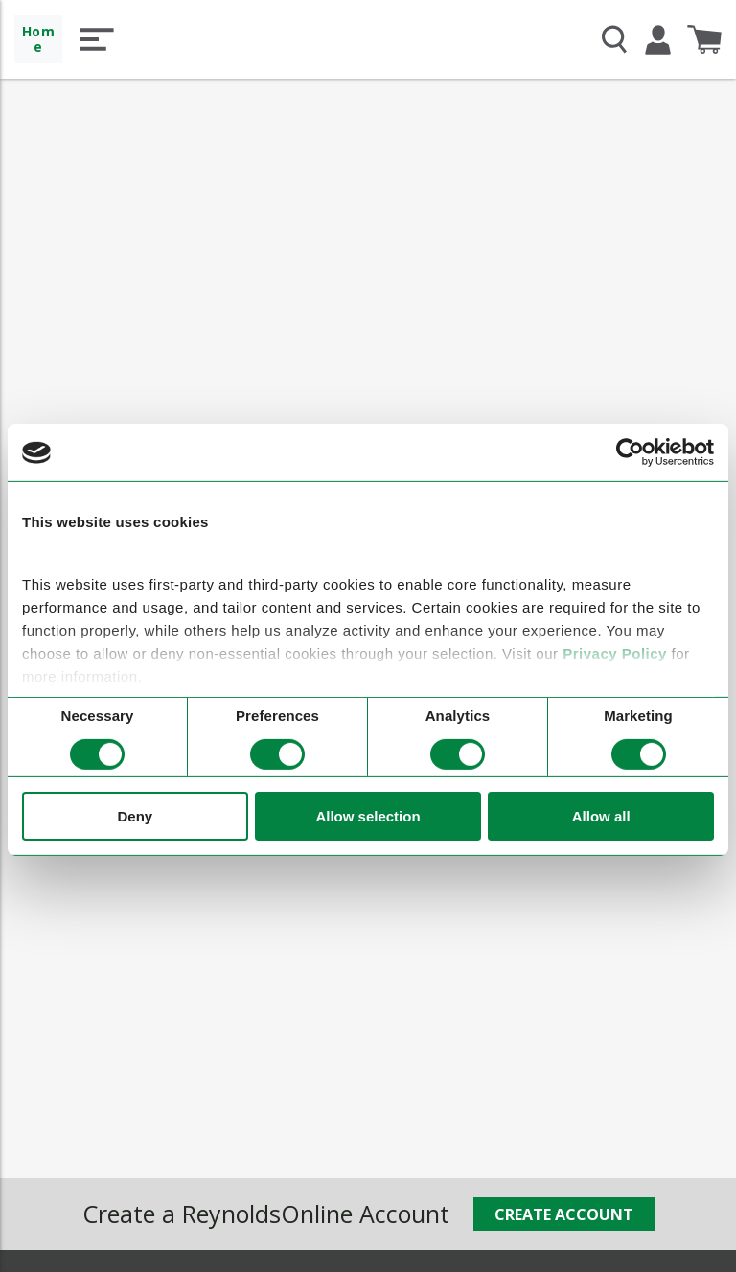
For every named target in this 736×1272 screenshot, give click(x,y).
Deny (134, 815)
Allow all (601, 815)
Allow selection (367, 815)
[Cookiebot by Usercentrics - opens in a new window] (630, 452)
